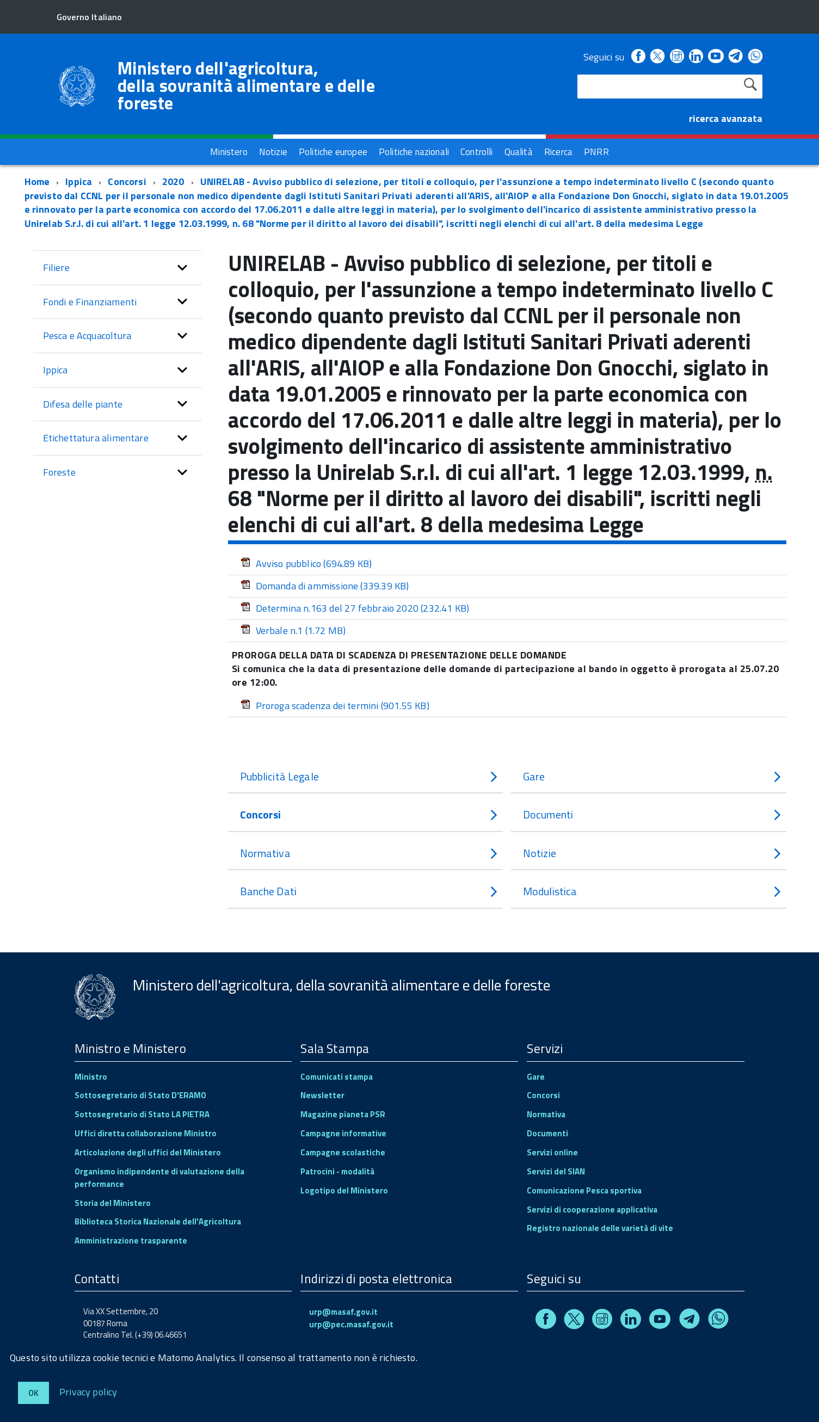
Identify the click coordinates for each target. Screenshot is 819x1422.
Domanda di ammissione (325, 585)
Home (37, 181)
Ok (33, 1393)
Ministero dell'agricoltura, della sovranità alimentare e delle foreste (246, 85)
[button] (182, 268)
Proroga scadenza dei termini (335, 705)
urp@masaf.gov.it (343, 1312)
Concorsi (127, 181)
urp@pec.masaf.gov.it (351, 1324)
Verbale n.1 (293, 630)
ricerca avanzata (725, 118)
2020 (173, 181)
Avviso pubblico (306, 563)
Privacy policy (88, 1391)
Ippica (78, 181)
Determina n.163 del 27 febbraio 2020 (355, 608)
